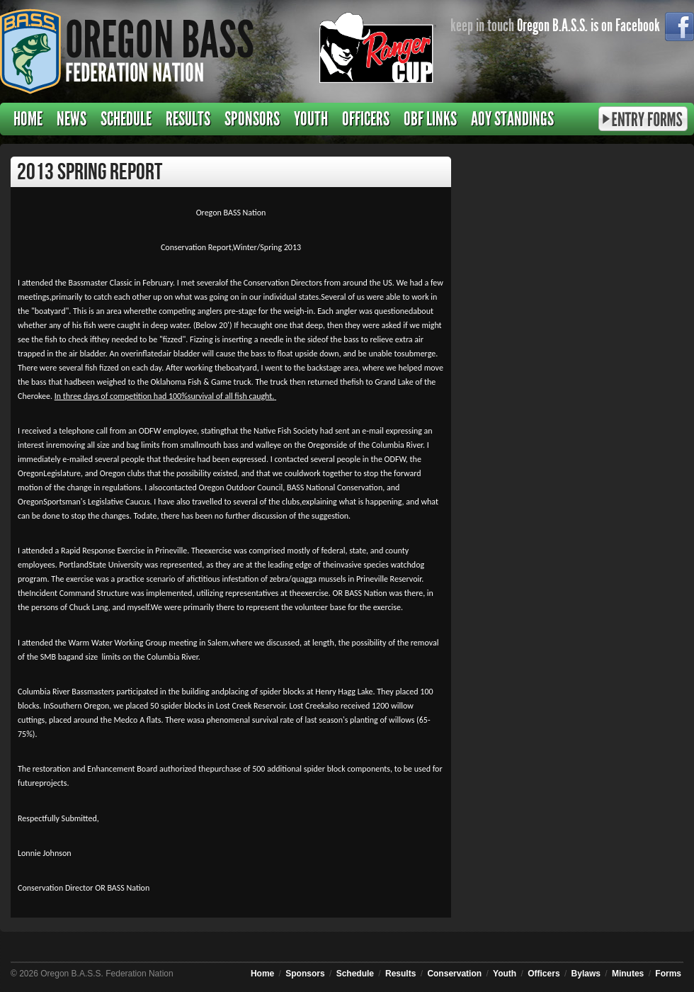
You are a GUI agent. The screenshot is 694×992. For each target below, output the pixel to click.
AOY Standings (512, 119)
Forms (668, 974)
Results (188, 119)
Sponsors (252, 119)
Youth (311, 119)
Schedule (126, 119)
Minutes (628, 974)
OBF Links (430, 119)
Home (27, 119)
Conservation (454, 974)
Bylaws (586, 974)
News (71, 119)
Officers (365, 119)
